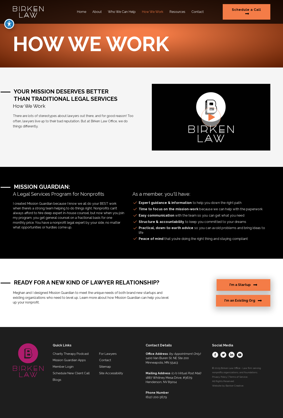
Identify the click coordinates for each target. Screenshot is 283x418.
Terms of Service (238, 376)
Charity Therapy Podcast (71, 354)
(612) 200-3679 (156, 397)
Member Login (63, 367)
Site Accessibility (111, 373)
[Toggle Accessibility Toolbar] (9, 11)
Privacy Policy (219, 376)
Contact (105, 360)
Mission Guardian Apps (69, 360)
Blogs (57, 380)
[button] (211, 117)
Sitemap (105, 367)
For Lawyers (107, 354)
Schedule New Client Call (71, 373)
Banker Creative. (235, 385)
